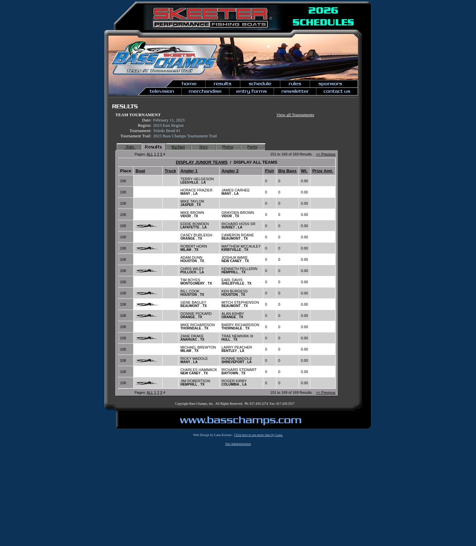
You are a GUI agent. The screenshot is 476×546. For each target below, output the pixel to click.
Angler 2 (230, 170)
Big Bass (287, 170)
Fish (269, 170)
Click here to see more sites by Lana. (258, 435)
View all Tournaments (295, 114)
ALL (150, 154)
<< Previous (326, 154)
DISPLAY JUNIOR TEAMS (202, 162)
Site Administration (238, 444)
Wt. (304, 170)
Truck (170, 170)
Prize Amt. (322, 170)
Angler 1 (189, 170)
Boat (140, 170)
